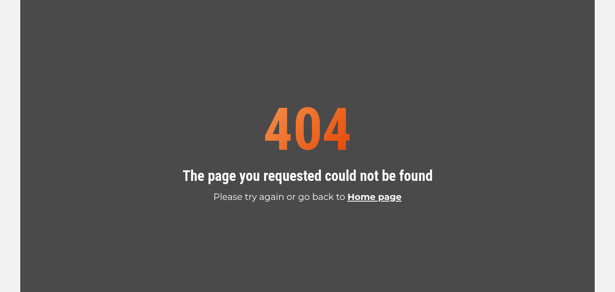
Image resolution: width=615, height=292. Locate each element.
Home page (374, 196)
